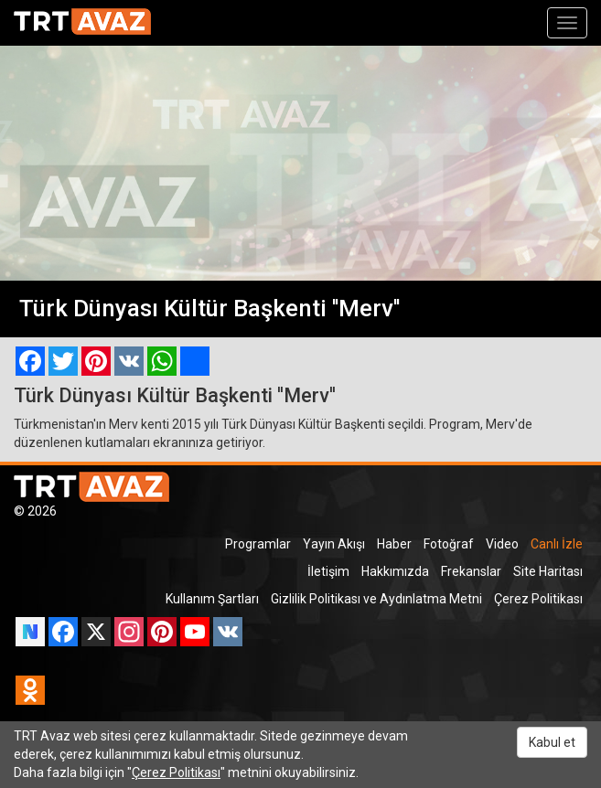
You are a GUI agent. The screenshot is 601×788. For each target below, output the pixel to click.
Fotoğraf (449, 544)
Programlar (258, 544)
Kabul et (552, 742)
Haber (394, 544)
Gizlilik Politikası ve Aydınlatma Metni (376, 598)
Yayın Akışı (334, 544)
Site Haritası (548, 571)
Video (502, 544)
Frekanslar (471, 571)
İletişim (328, 571)
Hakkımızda (395, 571)
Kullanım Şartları (212, 598)
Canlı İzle (557, 544)
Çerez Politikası (538, 598)
